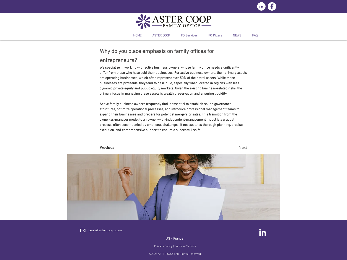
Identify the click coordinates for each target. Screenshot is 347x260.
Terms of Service (185, 246)
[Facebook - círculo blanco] (272, 6)
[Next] (236, 147)
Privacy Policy (163, 246)
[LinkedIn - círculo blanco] (261, 6)
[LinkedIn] (262, 233)
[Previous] (114, 147)
